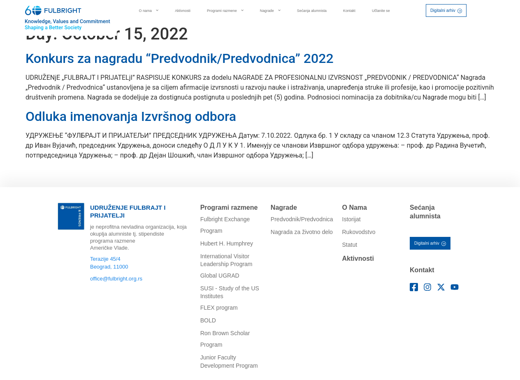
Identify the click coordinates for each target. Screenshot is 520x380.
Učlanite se (381, 11)
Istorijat (351, 219)
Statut (350, 244)
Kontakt (349, 11)
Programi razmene (225, 10)
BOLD (208, 320)
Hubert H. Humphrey (226, 243)
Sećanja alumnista (312, 11)
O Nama (354, 207)
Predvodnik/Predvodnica (302, 219)
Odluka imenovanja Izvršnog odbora (131, 116)
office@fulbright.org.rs (116, 279)
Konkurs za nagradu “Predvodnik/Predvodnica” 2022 (180, 58)
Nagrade (270, 10)
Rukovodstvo (359, 232)
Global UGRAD (219, 275)
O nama (149, 10)
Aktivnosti (182, 11)
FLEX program (219, 307)
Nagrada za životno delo (302, 232)
